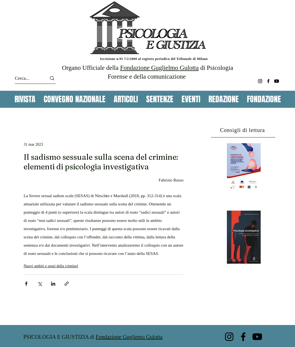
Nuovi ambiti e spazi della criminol (51, 266)
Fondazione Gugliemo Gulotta (129, 337)
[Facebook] (268, 81)
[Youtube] (276, 81)
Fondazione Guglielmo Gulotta (159, 67)
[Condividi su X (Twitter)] (39, 283)
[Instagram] (260, 81)
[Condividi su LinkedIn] (53, 283)
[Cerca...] (26, 78)
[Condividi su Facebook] (26, 283)
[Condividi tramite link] (66, 283)
